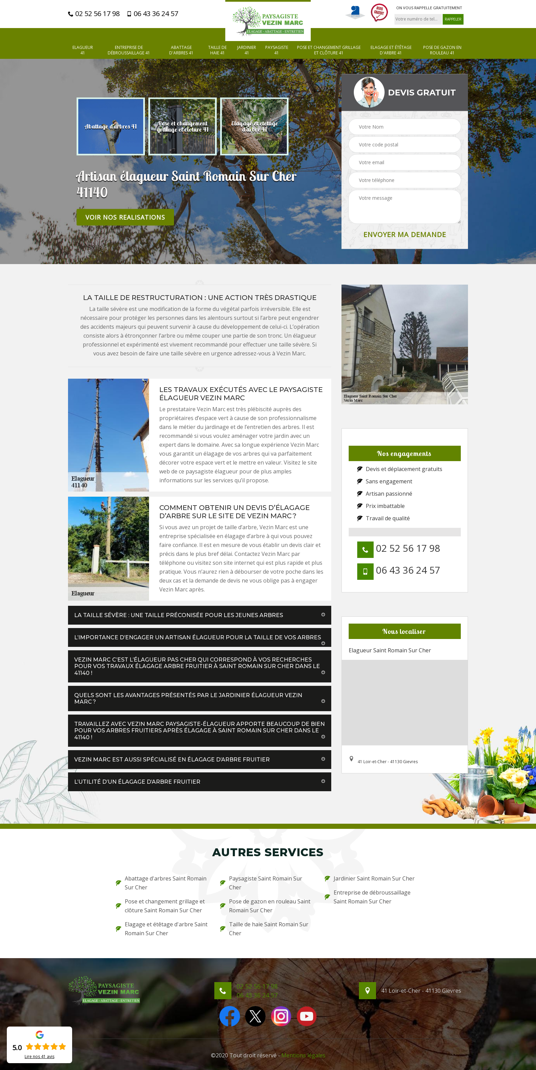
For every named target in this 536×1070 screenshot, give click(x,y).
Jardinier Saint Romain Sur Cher (370, 878)
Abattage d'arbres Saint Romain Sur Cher (161, 883)
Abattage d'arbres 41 (181, 50)
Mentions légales (303, 1055)
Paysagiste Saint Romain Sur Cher (261, 883)
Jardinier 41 (246, 50)
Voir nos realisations (125, 217)
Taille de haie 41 (217, 50)
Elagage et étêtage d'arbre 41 (391, 50)
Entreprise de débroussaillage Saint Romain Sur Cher (368, 897)
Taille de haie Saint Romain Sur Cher (264, 929)
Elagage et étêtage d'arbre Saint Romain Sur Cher (161, 929)
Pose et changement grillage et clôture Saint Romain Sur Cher (160, 906)
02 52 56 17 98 (94, 13)
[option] (111, 126)
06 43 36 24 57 (152, 13)
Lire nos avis (39, 1056)
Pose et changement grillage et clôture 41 (329, 50)
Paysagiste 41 (276, 50)
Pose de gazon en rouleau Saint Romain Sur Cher (265, 906)
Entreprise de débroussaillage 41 (129, 50)
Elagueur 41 (82, 50)
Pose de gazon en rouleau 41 (442, 50)
